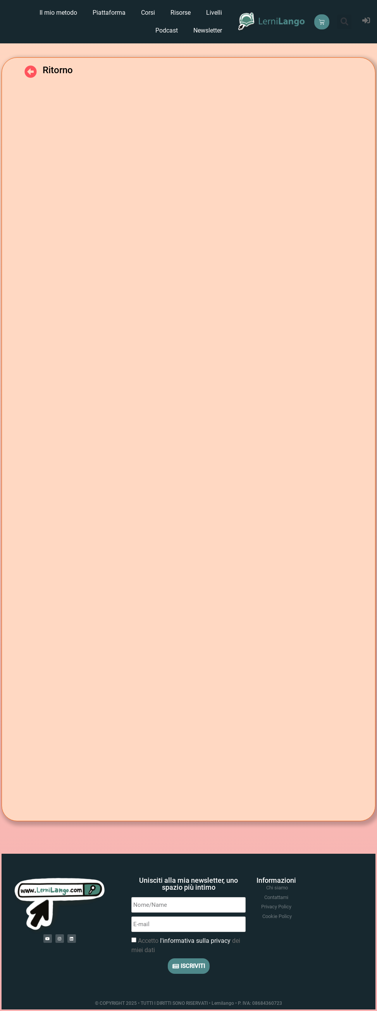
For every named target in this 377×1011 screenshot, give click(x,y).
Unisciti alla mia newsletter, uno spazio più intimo (188, 883)
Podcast (166, 30)
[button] (344, 22)
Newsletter (207, 30)
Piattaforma (109, 12)
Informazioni (276, 880)
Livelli (214, 12)
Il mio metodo (58, 12)
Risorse (180, 12)
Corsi (148, 12)
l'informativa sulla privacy (195, 940)
